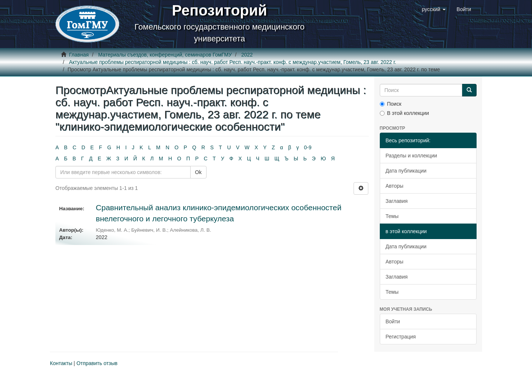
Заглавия (397, 201)
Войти (393, 321)
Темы (392, 216)
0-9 (307, 147)
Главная (79, 55)
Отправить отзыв (96, 363)
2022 (247, 55)
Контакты (61, 363)
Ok (198, 172)
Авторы (394, 186)
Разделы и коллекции (411, 156)
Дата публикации (406, 171)
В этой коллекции (404, 113)
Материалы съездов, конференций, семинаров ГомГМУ (165, 55)
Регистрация (401, 337)
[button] (433, 9)
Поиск (391, 104)
